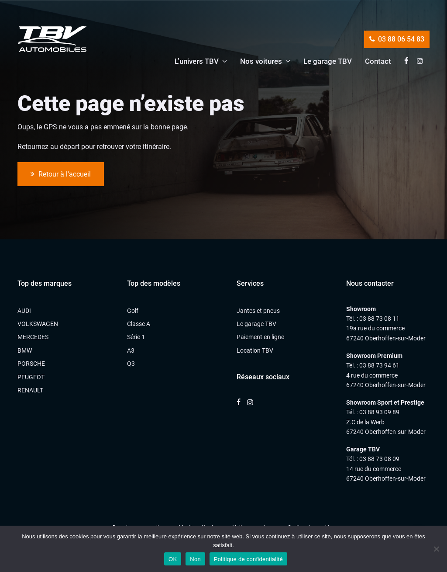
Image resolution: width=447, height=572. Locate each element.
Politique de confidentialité (248, 559)
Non (195, 559)
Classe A (138, 323)
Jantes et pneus (258, 310)
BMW (24, 350)
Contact (378, 61)
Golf (132, 310)
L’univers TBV (197, 61)
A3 (130, 350)
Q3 (131, 363)
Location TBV (255, 350)
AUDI (24, 310)
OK (172, 559)
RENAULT (30, 390)
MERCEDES (32, 336)
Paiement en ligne (260, 336)
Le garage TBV (327, 61)
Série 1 (136, 336)
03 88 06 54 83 (396, 39)
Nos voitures (261, 61)
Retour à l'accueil (61, 174)
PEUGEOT (31, 377)
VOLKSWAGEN (37, 323)
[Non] (436, 548)
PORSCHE (31, 363)
